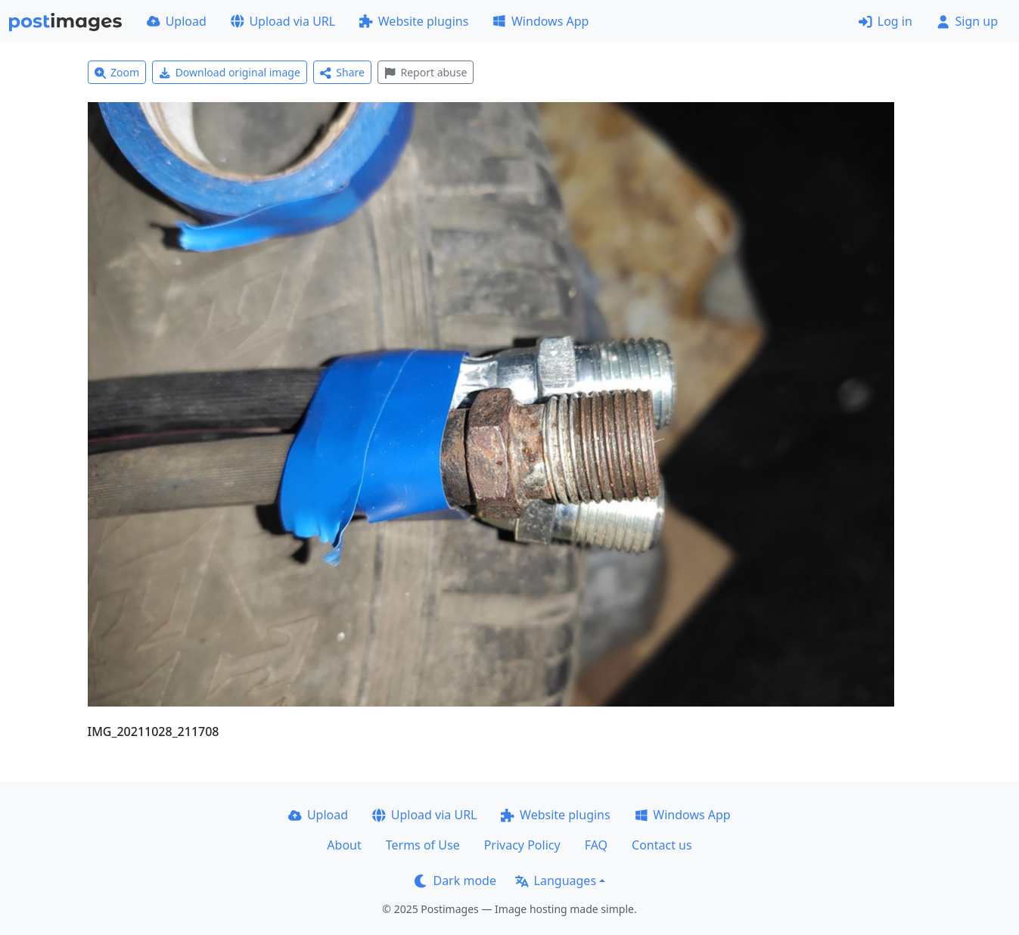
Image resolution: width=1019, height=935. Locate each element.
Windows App (540, 21)
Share (342, 72)
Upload (177, 21)
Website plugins (413, 21)
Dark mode (455, 880)
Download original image (229, 72)
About (344, 845)
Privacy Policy (522, 845)
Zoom (117, 72)
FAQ (596, 845)
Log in (885, 21)
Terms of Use (423, 845)
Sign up (967, 21)
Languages (555, 880)
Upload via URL (283, 21)
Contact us (662, 845)
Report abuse (425, 72)
